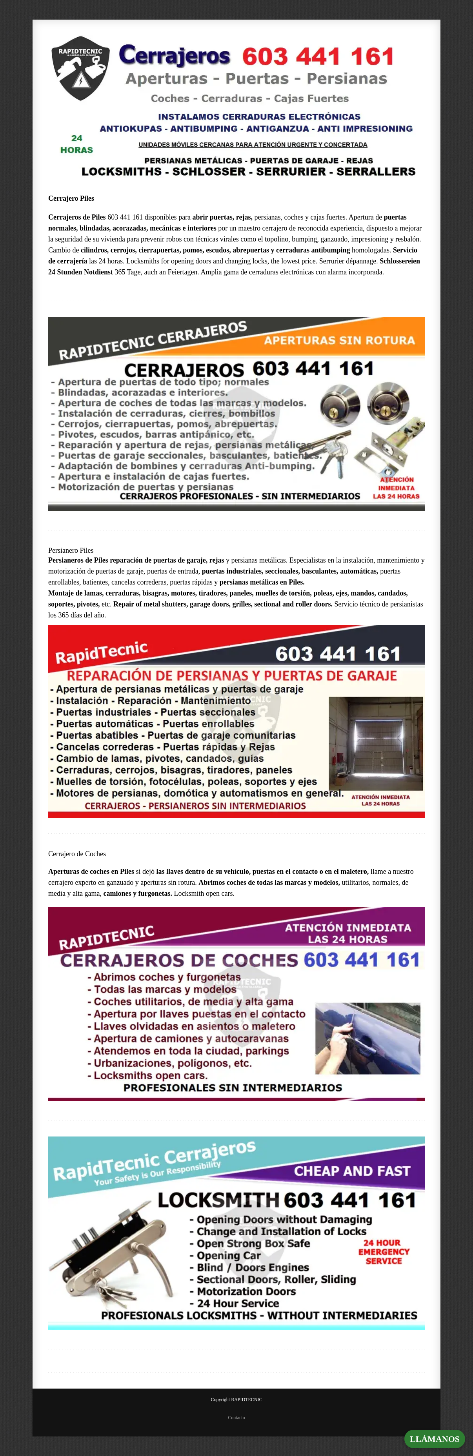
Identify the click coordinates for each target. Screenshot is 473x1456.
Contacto (236, 1417)
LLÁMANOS (435, 1439)
